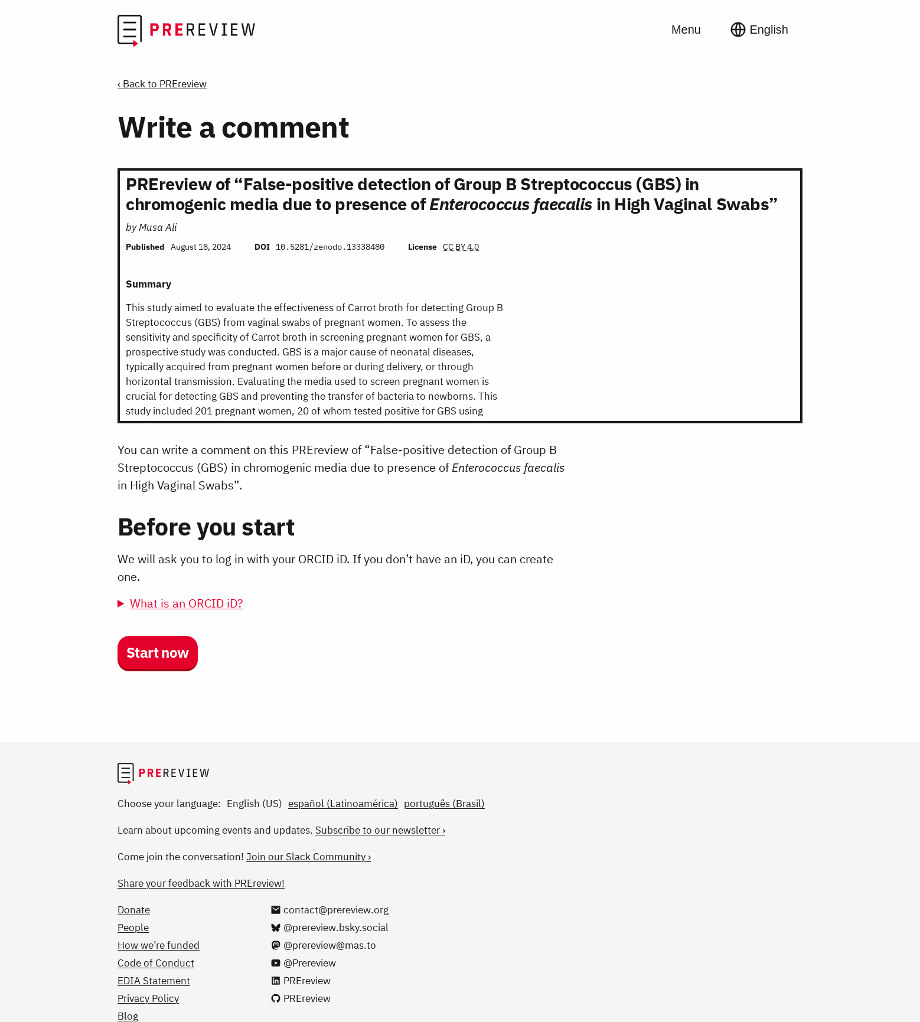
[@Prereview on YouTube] (303, 962)
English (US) (254, 803)
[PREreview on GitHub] (300, 998)
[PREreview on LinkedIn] (300, 980)
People (133, 927)
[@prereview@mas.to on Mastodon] (323, 945)
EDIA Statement (154, 980)
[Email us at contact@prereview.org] (329, 909)
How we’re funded (159, 945)
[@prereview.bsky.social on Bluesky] (329, 927)
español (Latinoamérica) (343, 803)
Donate (134, 909)
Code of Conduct (156, 962)
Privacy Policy (148, 998)
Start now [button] (157, 652)
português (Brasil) (444, 803)
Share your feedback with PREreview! (201, 883)
